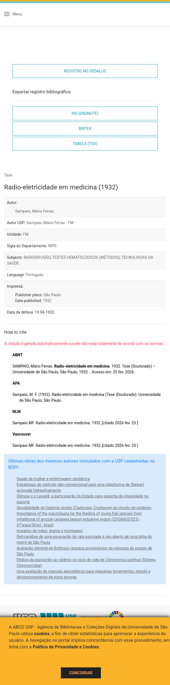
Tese (8, 175)
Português (34, 275)
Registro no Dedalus (85, 71)
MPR (52, 246)
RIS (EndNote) (85, 113)
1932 (47, 300)
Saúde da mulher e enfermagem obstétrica (53, 479)
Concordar (81, 673)
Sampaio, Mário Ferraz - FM (50, 223)
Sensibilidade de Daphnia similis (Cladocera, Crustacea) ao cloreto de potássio (84, 507)
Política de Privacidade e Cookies (66, 646)
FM (25, 234)
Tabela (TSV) (85, 144)
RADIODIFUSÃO (37, 257)
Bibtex (85, 128)
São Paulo (52, 295)
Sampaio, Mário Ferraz (34, 211)
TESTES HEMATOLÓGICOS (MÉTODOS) (86, 257)
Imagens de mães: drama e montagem (50, 531)
